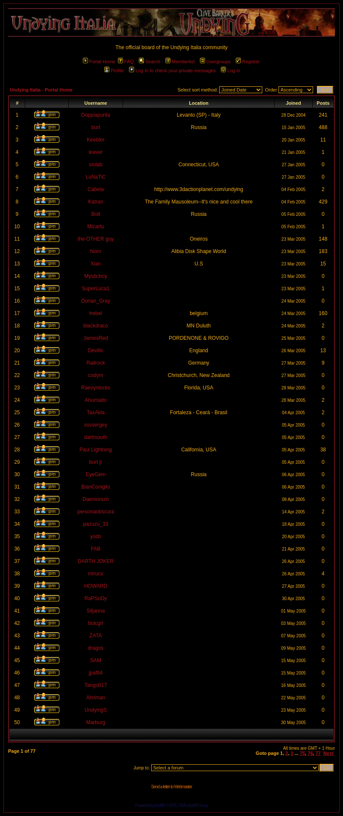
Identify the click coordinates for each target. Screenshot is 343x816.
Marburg (96, 722)
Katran (95, 202)
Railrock (95, 363)
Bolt (95, 214)
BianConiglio (95, 487)
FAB (96, 549)
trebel (95, 313)
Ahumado (95, 400)
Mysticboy (95, 276)
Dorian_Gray (95, 301)
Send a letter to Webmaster (171, 786)
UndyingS (96, 710)
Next (328, 753)
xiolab (95, 165)
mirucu (95, 574)
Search (149, 61)
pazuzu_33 (95, 524)
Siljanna (96, 611)
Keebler (95, 140)
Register (248, 61)
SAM (95, 660)
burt (95, 127)
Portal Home (99, 61)
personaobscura (95, 512)
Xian (96, 264)
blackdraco (95, 326)
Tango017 (96, 685)
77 (318, 753)
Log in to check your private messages (172, 70)
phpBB (159, 805)
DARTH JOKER (96, 561)
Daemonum (95, 499)
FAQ (126, 61)
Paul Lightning (95, 450)
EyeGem (96, 474)
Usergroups (215, 61)
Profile (114, 70)
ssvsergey (95, 425)
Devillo (95, 351)
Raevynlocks (95, 388)
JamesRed (95, 338)
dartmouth (95, 437)
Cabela (96, 189)
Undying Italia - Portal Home (41, 89)
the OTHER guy (96, 239)
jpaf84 (96, 673)
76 (310, 753)
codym (95, 375)
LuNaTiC (96, 177)
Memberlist (180, 61)
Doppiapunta (95, 115)
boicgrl (95, 623)
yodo (95, 536)
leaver (96, 152)
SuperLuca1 (96, 289)
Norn (95, 251)
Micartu (95, 227)
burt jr (96, 462)
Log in (230, 70)
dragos (96, 648)
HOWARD (95, 586)
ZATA (96, 636)
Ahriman (96, 698)
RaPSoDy (96, 598)
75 (302, 753)
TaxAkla (96, 412)
